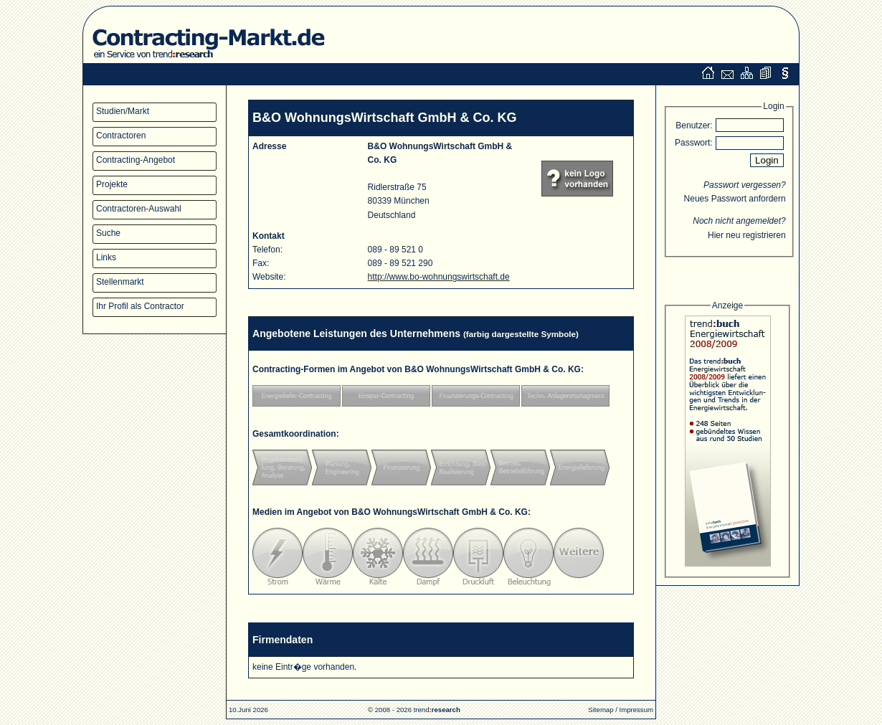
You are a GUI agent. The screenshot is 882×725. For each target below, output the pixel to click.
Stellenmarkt (120, 282)
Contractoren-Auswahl (138, 209)
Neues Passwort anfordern (735, 199)
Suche (108, 233)
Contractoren (121, 136)
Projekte (112, 184)
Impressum (636, 710)
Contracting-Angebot (135, 160)
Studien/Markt (122, 111)
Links (106, 257)
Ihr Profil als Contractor (140, 306)
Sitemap (600, 710)
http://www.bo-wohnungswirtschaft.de (439, 277)
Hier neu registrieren (747, 235)
